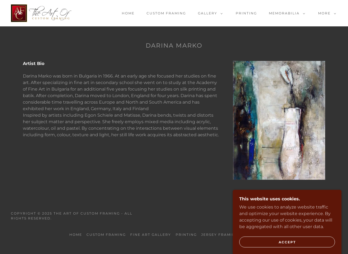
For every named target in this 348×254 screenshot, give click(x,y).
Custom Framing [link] (166, 13)
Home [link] (128, 13)
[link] (41, 13)
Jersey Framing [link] (219, 235)
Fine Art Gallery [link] (150, 235)
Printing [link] (246, 13)
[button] (209, 13)
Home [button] (75, 235)
